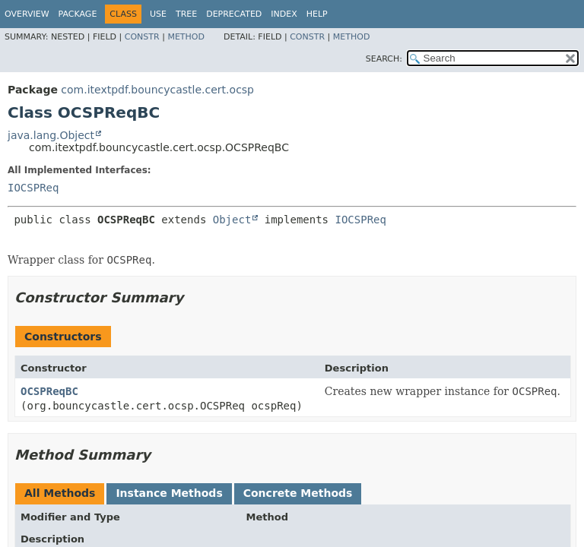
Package (78, 14)
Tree (186, 14)
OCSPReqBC (49, 391)
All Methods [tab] (59, 493)
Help (317, 14)
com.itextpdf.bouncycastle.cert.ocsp (157, 90)
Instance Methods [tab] (169, 493)
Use (158, 14)
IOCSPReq (33, 188)
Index (284, 14)
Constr (142, 37)
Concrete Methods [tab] (298, 493)
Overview (27, 14)
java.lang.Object (51, 135)
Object (232, 219)
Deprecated (234, 14)
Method (186, 37)
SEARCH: (384, 59)
